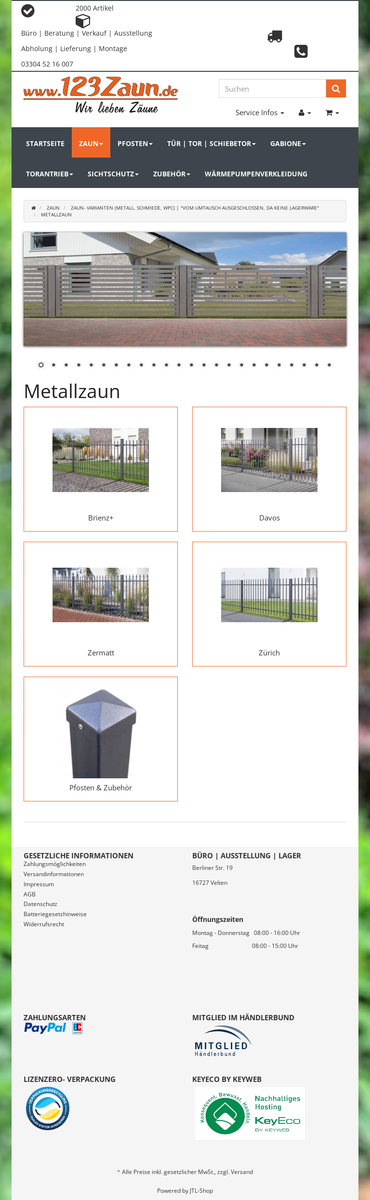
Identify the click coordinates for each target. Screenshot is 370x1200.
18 (254, 365)
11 (166, 365)
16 (229, 365)
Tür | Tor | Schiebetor (211, 143)
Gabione (288, 143)
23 (316, 365)
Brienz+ (101, 517)
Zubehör (171, 173)
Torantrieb (49, 173)
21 (291, 365)
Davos (269, 517)
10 (153, 365)
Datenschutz (40, 904)
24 (329, 365)
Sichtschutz (113, 173)
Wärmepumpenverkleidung (256, 173)
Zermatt (101, 652)
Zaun (91, 143)
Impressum (39, 884)
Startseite (45, 143)
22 (304, 365)
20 (279, 365)
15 (216, 365)
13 (191, 365)
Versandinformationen (54, 874)
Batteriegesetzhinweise (55, 914)
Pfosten (135, 143)
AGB (30, 894)
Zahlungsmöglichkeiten (55, 864)
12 (178, 365)
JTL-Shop (201, 1191)
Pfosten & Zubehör (100, 787)
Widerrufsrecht (44, 924)
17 (241, 365)
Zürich (269, 652)
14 (203, 365)
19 (266, 365)
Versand (242, 1172)
